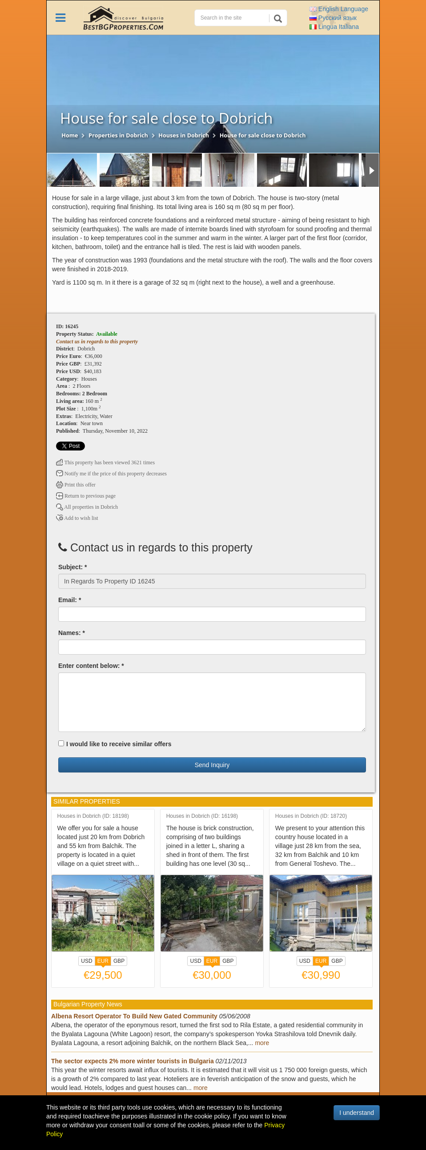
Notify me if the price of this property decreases (111, 473)
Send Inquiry (212, 764)
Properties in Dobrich (118, 135)
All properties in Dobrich (87, 507)
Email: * (69, 599)
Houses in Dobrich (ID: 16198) (202, 816)
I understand (356, 1112)
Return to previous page (86, 496)
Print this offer (76, 485)
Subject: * (72, 567)
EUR (103, 962)
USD (86, 961)
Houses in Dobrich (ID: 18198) (93, 816)
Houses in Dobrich (183, 135)
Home (69, 135)
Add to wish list (77, 518)
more (262, 1042)
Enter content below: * (91, 665)
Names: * (71, 632)
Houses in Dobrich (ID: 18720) (311, 816)
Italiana (334, 26)
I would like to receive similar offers (115, 744)
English (338, 8)
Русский (333, 17)
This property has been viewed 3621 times (105, 462)
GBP (119, 961)
